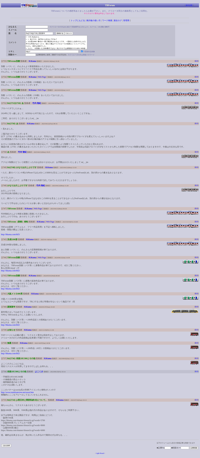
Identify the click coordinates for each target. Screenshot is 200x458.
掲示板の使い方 (93, 20)
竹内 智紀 (36, 106)
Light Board (100, 456)
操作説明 (189, 5)
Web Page (42, 79)
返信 (196, 64)
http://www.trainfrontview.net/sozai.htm (17, 395)
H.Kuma (32, 64)
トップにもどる (78, 20)
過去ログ (118, 20)
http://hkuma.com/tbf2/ (10, 273)
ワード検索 (107, 20)
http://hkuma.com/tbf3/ (10, 237)
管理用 (126, 20)
